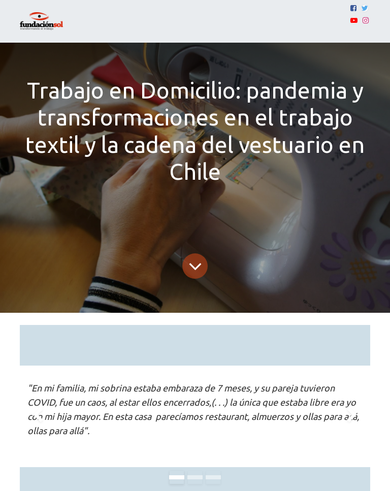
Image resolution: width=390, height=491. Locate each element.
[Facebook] (353, 8)
